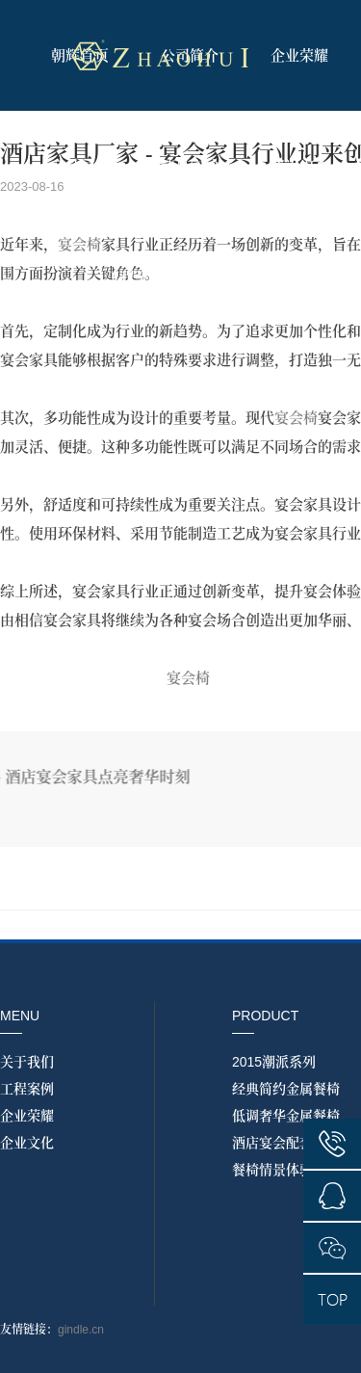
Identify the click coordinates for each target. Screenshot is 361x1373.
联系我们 (244, 277)
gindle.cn (81, 1329)
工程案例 (135, 277)
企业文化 (27, 1142)
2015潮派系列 (274, 1061)
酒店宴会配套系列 (286, 1142)
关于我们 (27, 1061)
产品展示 (80, 166)
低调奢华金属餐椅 (286, 1115)
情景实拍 (190, 166)
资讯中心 (299, 166)
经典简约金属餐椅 (286, 1088)
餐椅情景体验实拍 (286, 1169)
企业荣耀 (299, 55)
